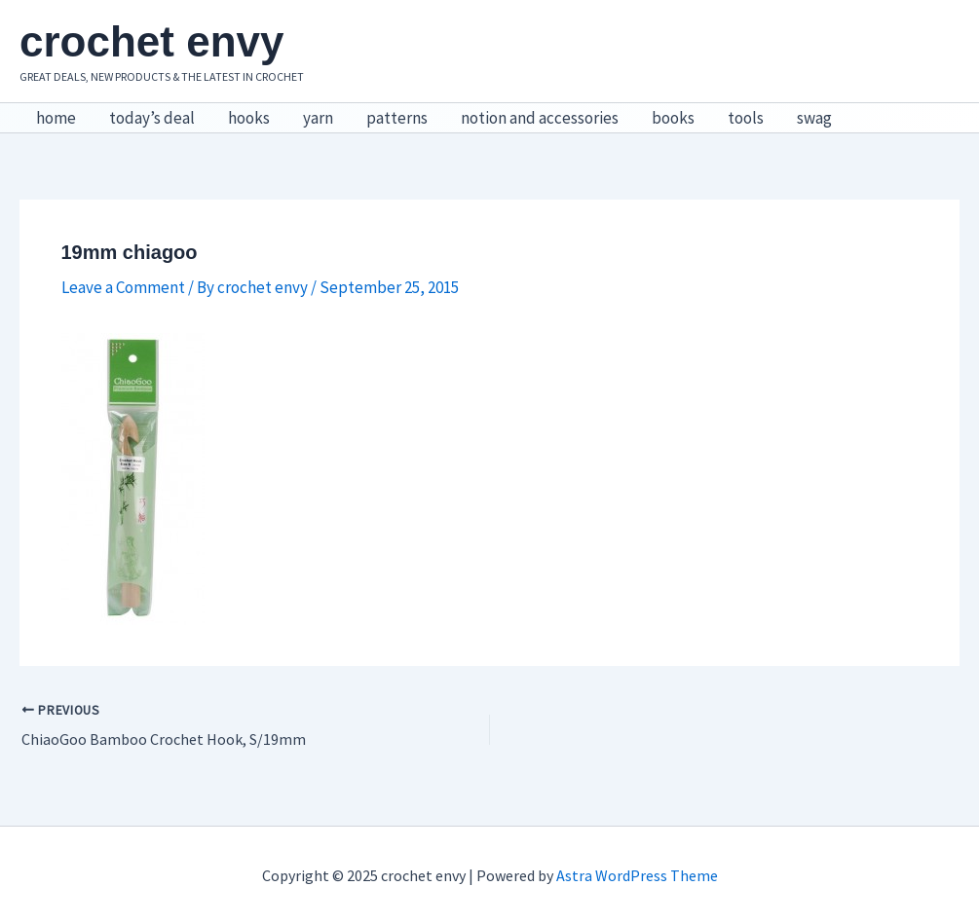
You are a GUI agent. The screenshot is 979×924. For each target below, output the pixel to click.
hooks (249, 118)
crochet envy (151, 41)
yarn (318, 118)
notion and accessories (540, 118)
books (673, 118)
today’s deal (152, 118)
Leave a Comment (123, 287)
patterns (397, 118)
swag (814, 118)
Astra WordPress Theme (637, 875)
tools (746, 118)
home (56, 118)
